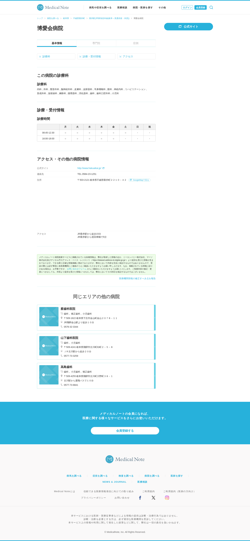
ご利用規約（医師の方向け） (179, 491)
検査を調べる (126, 476)
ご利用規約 (148, 491)
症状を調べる (100, 476)
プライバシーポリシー (93, 497)
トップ (40, 18)
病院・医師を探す (143, 7)
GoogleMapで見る (139, 180)
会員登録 (200, 7)
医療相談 (122, 7)
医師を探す (177, 476)
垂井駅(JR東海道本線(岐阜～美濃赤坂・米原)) (109, 18)
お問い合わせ (122, 497)
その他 (162, 7)
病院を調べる (53, 18)
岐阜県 (66, 18)
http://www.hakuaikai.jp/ (90, 168)
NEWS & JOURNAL (114, 482)
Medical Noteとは (64, 491)
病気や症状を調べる (100, 7)
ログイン (187, 7)
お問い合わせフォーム (77, 269)
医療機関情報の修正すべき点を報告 (137, 278)
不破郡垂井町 (79, 18)
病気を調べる (74, 476)
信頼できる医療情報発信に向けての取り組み (109, 491)
